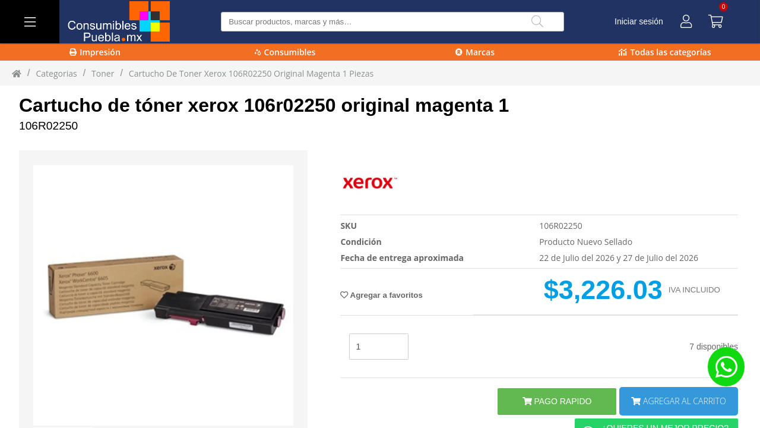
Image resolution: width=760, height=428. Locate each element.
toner (102, 73)
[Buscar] (537, 22)
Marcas (475, 52)
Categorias (56, 73)
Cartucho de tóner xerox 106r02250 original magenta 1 (264, 105)
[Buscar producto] (392, 22)
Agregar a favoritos (381, 295)
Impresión (95, 52)
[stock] (378, 346)
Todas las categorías (665, 52)
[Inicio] (16, 73)
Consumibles (285, 52)
